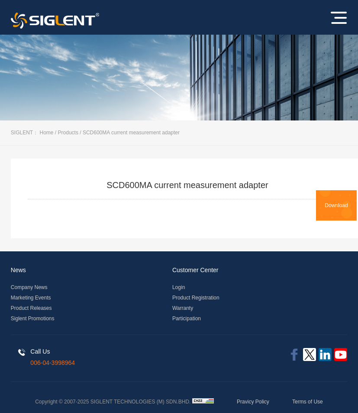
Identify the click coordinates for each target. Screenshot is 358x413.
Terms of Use (307, 402)
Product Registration (195, 298)
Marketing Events (31, 298)
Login (178, 287)
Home (47, 133)
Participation (186, 318)
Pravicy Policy (253, 402)
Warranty (182, 308)
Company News (29, 287)
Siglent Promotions (33, 318)
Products (68, 133)
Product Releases (31, 308)
